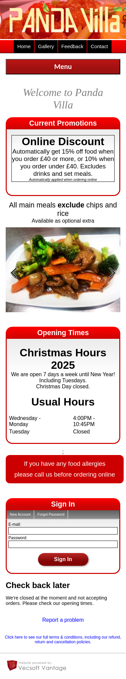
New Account (20, 514)
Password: (17, 538)
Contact (99, 46)
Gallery (46, 46)
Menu (63, 66)
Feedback (72, 46)
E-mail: (14, 524)
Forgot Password (51, 514)
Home (24, 46)
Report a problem (63, 620)
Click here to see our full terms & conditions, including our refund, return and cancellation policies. (63, 639)
